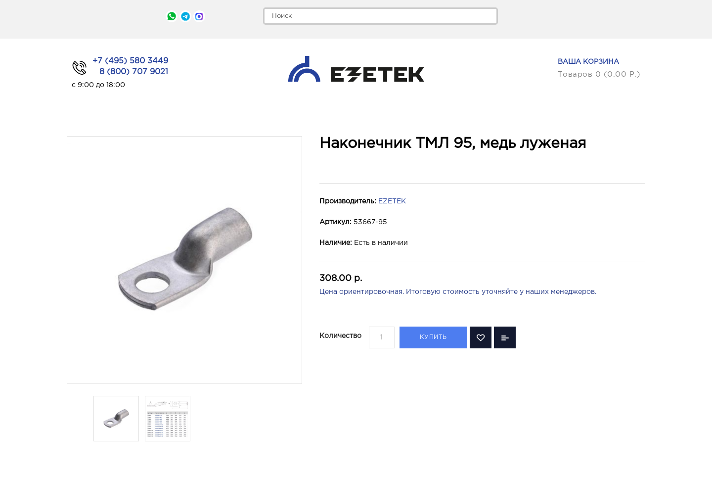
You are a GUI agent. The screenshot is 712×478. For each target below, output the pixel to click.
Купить (433, 337)
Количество (340, 336)
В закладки (480, 337)
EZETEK (392, 201)
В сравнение (505, 337)
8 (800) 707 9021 (133, 72)
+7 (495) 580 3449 (130, 61)
